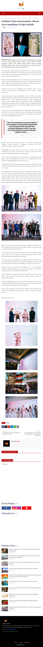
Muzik (6, 18)
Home (3, 18)
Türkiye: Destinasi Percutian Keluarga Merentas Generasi (23, 581)
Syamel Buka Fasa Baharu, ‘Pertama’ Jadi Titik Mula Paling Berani (25, 588)
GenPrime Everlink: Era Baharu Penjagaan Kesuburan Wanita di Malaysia (24, 562)
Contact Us (26, 642)
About (21, 642)
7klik (4, 27)
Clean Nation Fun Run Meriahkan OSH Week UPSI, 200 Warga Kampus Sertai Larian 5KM (24, 556)
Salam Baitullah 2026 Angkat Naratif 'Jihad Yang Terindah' (23, 568)
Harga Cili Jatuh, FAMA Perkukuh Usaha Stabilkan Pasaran (23, 600)
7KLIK (25, 644)
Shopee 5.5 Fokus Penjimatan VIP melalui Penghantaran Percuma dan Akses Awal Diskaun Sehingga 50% (25, 575)
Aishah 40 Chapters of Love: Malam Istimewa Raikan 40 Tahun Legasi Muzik (24, 550)
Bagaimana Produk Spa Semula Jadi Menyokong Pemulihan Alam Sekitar (24, 595)
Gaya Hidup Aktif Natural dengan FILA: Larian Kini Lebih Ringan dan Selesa (25, 607)
